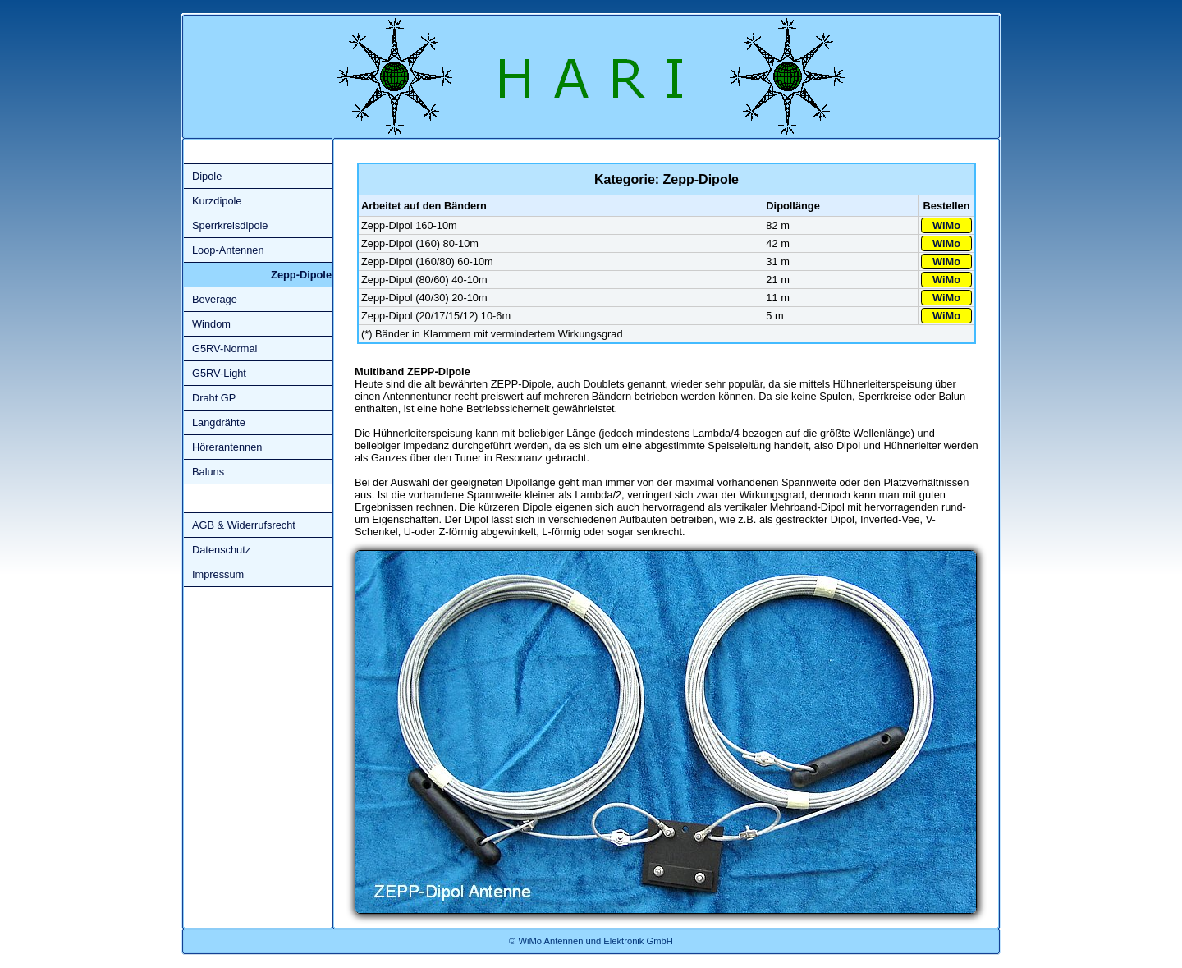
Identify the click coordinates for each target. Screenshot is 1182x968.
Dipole (207, 176)
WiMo (946, 225)
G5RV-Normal (224, 348)
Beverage (214, 299)
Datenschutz (221, 550)
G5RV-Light (219, 373)
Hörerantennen (227, 447)
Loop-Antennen (228, 250)
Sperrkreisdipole (230, 225)
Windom (211, 324)
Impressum (218, 574)
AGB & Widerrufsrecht (244, 525)
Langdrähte (218, 422)
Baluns (208, 472)
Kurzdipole (216, 201)
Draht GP (214, 398)
